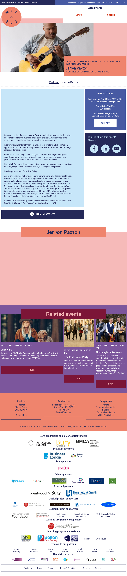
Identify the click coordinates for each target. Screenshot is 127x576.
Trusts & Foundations (106, 412)
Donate (106, 405)
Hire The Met (63, 410)
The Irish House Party (76, 357)
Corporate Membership (106, 407)
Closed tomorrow (30, 2)
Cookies (86, 568)
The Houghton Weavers (109, 352)
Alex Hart (6, 349)
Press (39, 568)
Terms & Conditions (68, 568)
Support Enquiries (106, 415)
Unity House (101, 539)
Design (97, 426)
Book (32, 370)
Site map (99, 568)
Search (111, 2)
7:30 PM (28, 345)
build (104, 426)
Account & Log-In (93, 2)
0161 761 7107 (66, 407)
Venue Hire (72, 2)
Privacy (51, 568)
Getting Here (21, 415)
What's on (54, 82)
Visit (79, 15)
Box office (12, 2)
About (111, 15)
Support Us (82, 2)
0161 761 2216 (68, 405)
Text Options (120, 2)
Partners (28, 568)
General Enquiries (63, 412)
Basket (104, 2)
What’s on (95, 8)
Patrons (105, 410)
